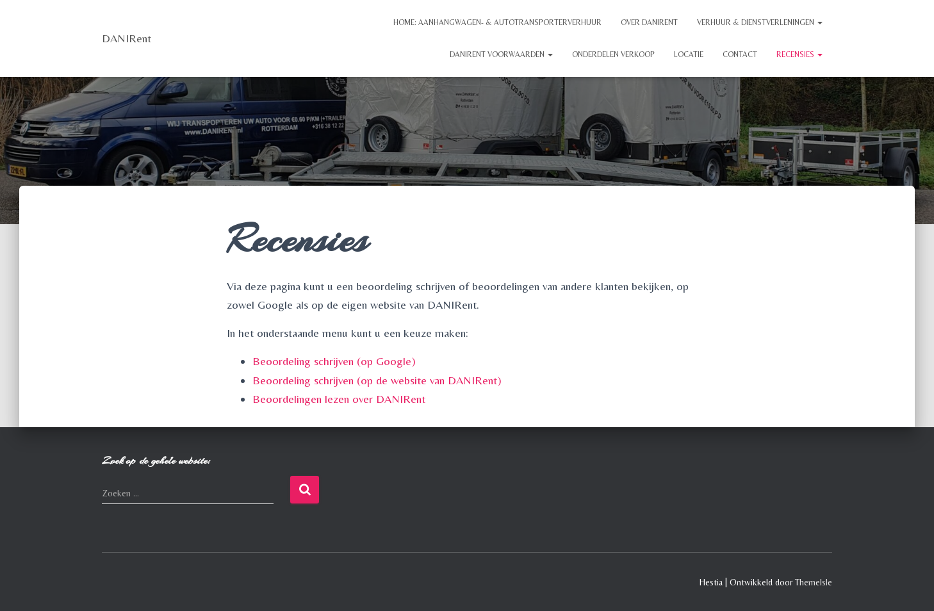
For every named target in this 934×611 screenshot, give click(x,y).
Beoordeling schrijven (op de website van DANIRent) (377, 380)
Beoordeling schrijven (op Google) (334, 361)
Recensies (799, 54)
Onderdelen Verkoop (613, 54)
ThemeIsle (813, 582)
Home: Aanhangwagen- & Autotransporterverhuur (497, 22)
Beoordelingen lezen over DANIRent (338, 398)
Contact (740, 54)
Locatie (688, 54)
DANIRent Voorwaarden (501, 54)
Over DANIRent (649, 22)
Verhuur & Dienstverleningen (760, 22)
